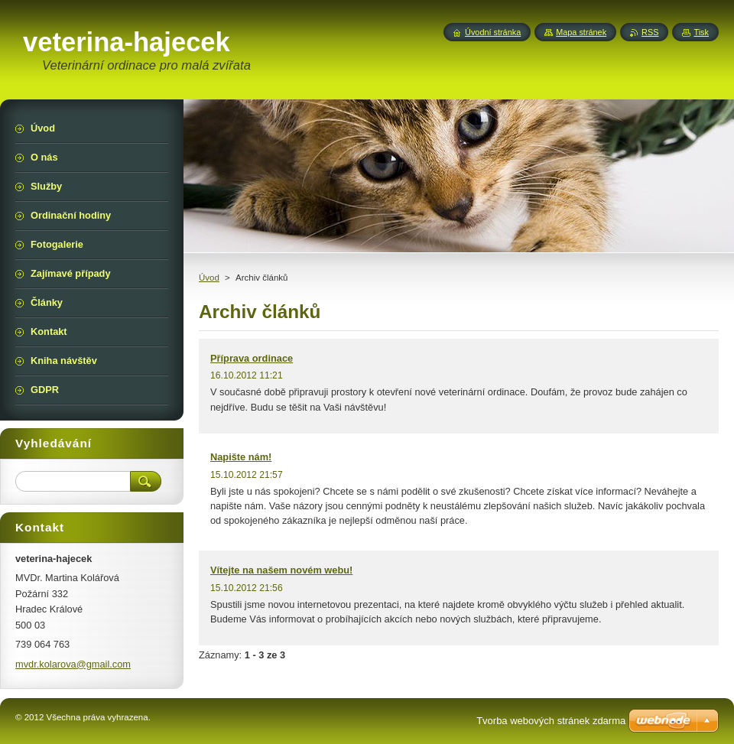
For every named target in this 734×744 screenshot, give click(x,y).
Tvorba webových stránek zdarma (550, 720)
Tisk (701, 32)
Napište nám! (240, 457)
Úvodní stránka (493, 32)
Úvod (209, 277)
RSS (649, 32)
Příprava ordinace (251, 358)
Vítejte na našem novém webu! (281, 570)
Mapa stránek (581, 32)
